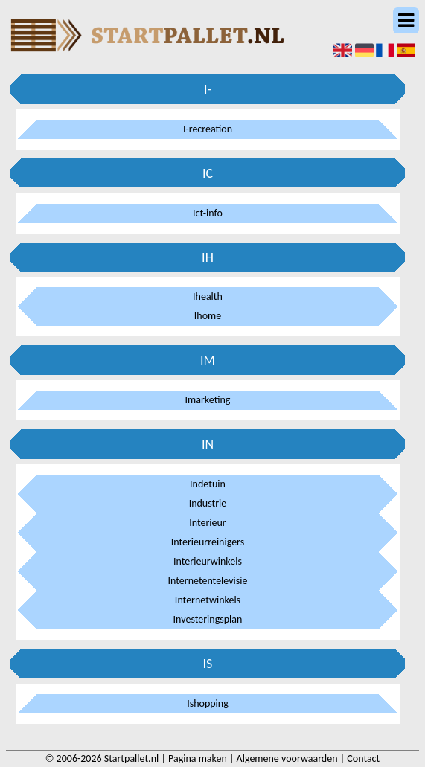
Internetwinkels (207, 600)
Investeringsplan (208, 619)
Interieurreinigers (208, 542)
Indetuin (208, 484)
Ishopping (208, 703)
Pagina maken (197, 758)
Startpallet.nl (131, 758)
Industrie (208, 503)
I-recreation (207, 129)
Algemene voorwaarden (287, 758)
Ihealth (208, 296)
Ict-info (208, 213)
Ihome (207, 315)
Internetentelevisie (208, 580)
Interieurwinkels (207, 561)
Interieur (207, 522)
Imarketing (208, 400)
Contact (363, 758)
